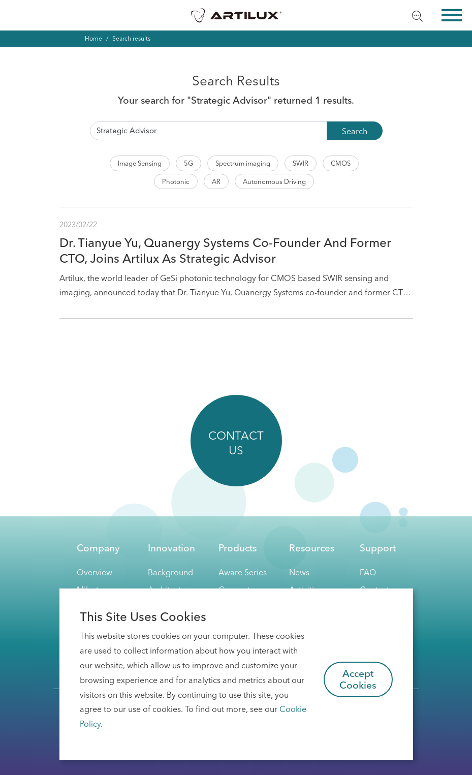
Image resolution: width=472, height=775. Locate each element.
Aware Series (242, 572)
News (299, 572)
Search (354, 131)
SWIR (300, 163)
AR (216, 181)
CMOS (341, 163)
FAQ (368, 572)
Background (170, 572)
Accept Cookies (357, 679)
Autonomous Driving (274, 181)
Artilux (236, 15)
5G (188, 163)
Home (93, 38)
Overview (94, 572)
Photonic (176, 181)
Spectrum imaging (242, 163)
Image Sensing (140, 163)
